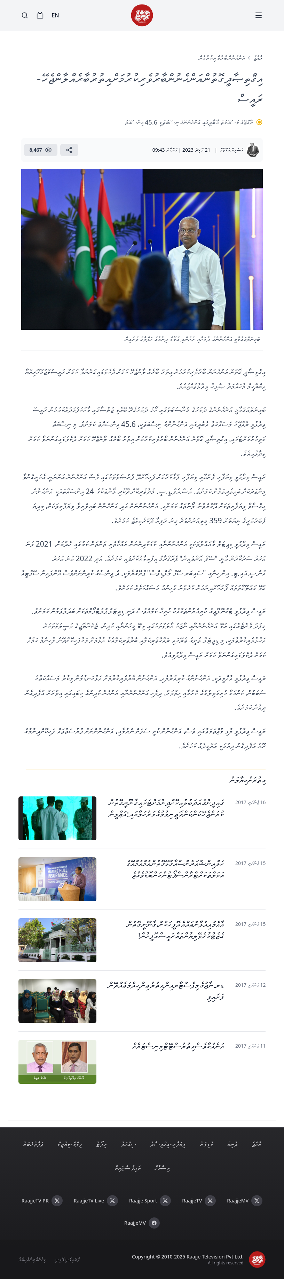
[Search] (24, 15)
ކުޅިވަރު (206, 1144)
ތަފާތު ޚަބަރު (33, 1144)
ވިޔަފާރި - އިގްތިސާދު (168, 1144)
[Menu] (259, 15)
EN (55, 15)
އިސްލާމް (162, 1167)
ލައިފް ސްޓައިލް (127, 1167)
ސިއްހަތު (128, 1144)
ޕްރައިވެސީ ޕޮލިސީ (66, 1259)
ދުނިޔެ (232, 1144)
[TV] (40, 15)
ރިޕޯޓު (101, 1144)
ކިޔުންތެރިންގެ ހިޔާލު (32, 1259)
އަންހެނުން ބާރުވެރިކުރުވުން (222, 58)
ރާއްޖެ (258, 58)
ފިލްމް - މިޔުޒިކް (69, 1144)
